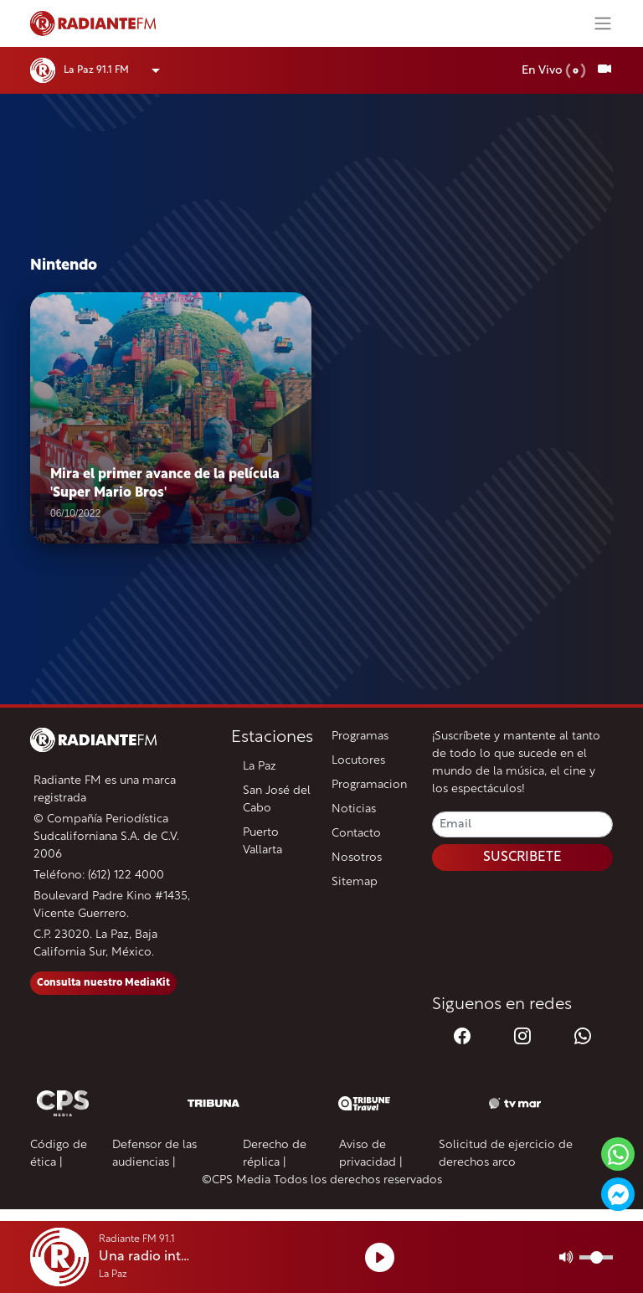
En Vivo (554, 70)
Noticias (354, 809)
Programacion (369, 785)
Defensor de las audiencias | (154, 1154)
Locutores (358, 761)
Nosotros (357, 858)
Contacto (356, 833)
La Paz (259, 766)
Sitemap (355, 882)
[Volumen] (596, 1257)
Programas (360, 736)
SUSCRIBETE (522, 857)
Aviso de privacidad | (371, 1154)
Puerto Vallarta (262, 842)
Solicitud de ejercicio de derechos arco (506, 1154)
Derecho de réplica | (274, 1154)
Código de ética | (58, 1154)
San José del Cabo (277, 800)
